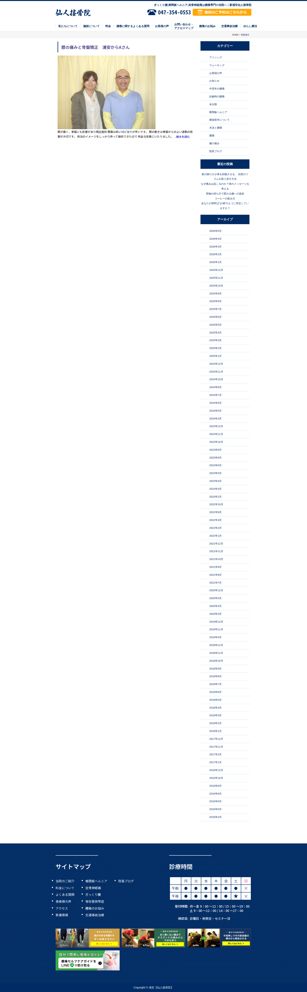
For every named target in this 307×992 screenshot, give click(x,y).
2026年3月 (215, 246)
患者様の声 (63, 901)
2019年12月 (216, 621)
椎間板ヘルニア (218, 112)
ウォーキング (217, 65)
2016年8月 (215, 793)
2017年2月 (215, 754)
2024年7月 (215, 395)
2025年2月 (215, 348)
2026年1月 (215, 262)
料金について (65, 887)
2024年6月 (215, 402)
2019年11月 (216, 629)
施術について (91, 26)
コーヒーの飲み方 (225, 198)
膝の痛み (214, 143)
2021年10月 (216, 559)
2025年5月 (215, 324)
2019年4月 (215, 637)
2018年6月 (215, 692)
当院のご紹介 (65, 881)
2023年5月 (215, 473)
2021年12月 (216, 543)
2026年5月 (215, 230)
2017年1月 (215, 762)
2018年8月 (215, 676)
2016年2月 (215, 817)
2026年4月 (215, 238)
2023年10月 (216, 441)
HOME (235, 35)
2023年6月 (215, 465)
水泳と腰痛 (215, 127)
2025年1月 (215, 355)
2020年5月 (215, 598)
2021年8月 (215, 574)
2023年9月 (215, 449)
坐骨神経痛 (93, 887)
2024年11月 (216, 371)
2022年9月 (215, 512)
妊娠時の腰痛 (217, 96)
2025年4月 (215, 332)
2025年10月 (216, 285)
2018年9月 (215, 668)
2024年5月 (215, 410)
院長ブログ (215, 151)
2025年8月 (215, 301)
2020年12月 (216, 590)
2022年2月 (215, 527)
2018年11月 (216, 652)
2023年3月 (215, 488)
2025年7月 (215, 309)
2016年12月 (216, 770)
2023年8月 (215, 457)
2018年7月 (215, 684)
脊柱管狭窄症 (94, 901)
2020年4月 (215, 606)
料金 (108, 26)
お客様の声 (162, 26)
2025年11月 (216, 277)
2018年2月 (215, 723)
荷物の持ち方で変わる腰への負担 (225, 193)
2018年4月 (215, 707)
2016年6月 (215, 801)
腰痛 (211, 135)
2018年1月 (215, 731)
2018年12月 (216, 645)
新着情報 (62, 915)
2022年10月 (216, 504)
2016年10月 (216, 777)
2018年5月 (215, 699)
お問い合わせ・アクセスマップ (183, 26)
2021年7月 (215, 582)
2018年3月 (215, 715)
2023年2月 (215, 496)
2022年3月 (215, 520)
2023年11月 (216, 434)
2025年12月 (216, 270)
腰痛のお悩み (207, 26)
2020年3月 (215, 613)
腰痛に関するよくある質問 (132, 26)
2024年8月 (215, 387)
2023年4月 (215, 481)
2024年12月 (216, 363)
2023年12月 (216, 426)
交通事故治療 (229, 26)
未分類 (213, 104)
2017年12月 (216, 738)
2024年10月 (216, 379)
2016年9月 (215, 785)
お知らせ (214, 80)
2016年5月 (215, 809)
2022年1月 (215, 535)
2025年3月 (215, 340)
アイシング (215, 57)
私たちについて (68, 26)
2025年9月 (215, 293)
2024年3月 (215, 418)
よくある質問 (65, 894)
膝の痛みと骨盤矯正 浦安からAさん (95, 47)
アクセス (62, 908)
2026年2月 (215, 254)
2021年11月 (216, 551)
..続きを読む (182, 137)
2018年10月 (216, 660)
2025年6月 (215, 316)
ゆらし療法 (250, 26)
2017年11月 (216, 746)
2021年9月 (215, 566)
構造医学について (219, 120)
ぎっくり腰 (93, 894)
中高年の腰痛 (217, 88)
